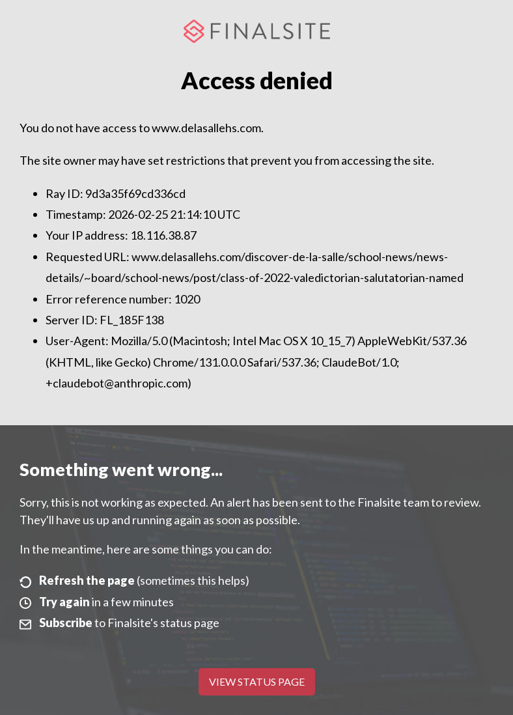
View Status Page (257, 681)
